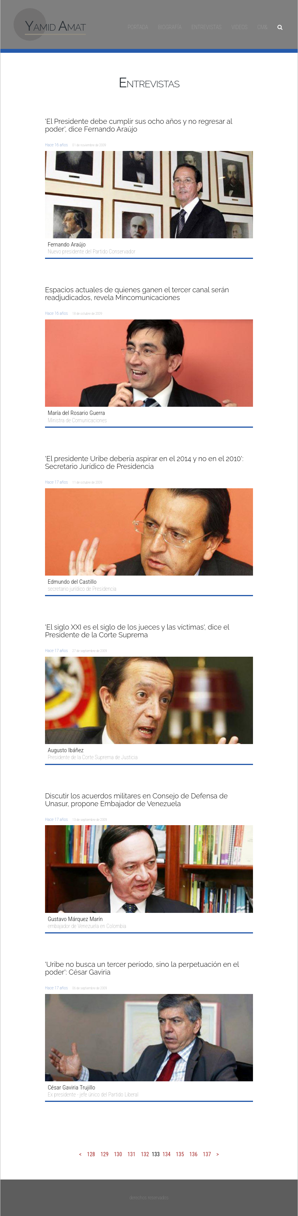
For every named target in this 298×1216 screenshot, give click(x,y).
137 (207, 1154)
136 (193, 1154)
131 (131, 1154)
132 (145, 1154)
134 (167, 1154)
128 (91, 1154)
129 (104, 1154)
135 (180, 1154)
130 (118, 1154)
